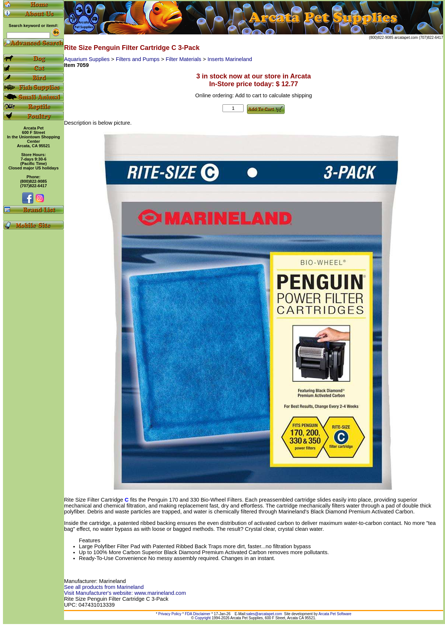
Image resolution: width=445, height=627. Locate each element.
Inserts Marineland (229, 59)
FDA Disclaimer (197, 614)
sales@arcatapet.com (264, 614)
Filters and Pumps (138, 59)
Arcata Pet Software (334, 614)
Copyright (203, 618)
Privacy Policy (169, 614)
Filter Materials (184, 59)
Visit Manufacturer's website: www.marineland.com (125, 593)
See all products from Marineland (104, 587)
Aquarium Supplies (87, 59)
